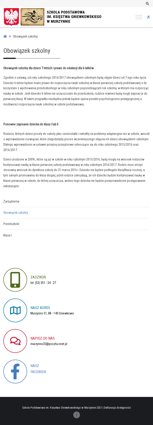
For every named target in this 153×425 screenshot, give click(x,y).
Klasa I (7, 235)
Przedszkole (11, 224)
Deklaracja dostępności (117, 407)
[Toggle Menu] (138, 17)
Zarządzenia (11, 201)
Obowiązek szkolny (15, 212)
